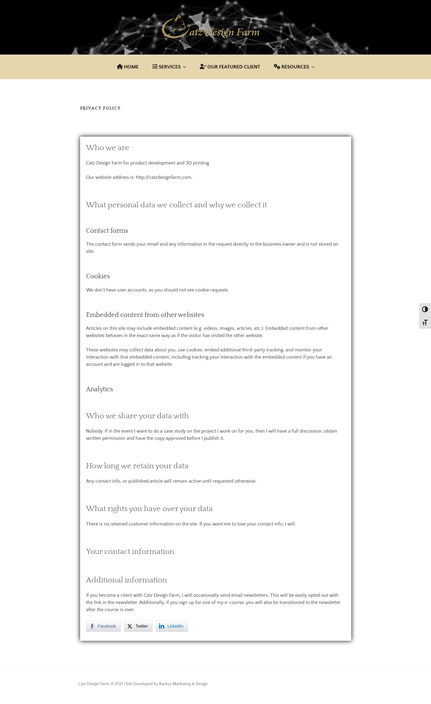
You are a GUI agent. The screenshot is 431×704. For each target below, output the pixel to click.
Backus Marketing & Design (183, 684)
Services (169, 67)
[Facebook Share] (103, 626)
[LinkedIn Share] (172, 626)
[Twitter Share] (138, 626)
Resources (295, 67)
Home (128, 67)
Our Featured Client (230, 67)
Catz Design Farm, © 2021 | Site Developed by (118, 684)
